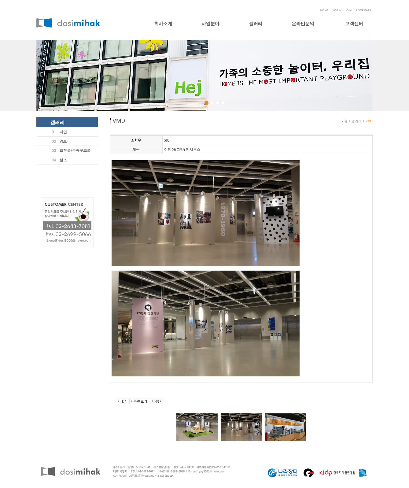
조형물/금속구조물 (75, 150)
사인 (63, 131)
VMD (64, 141)
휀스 (63, 159)
